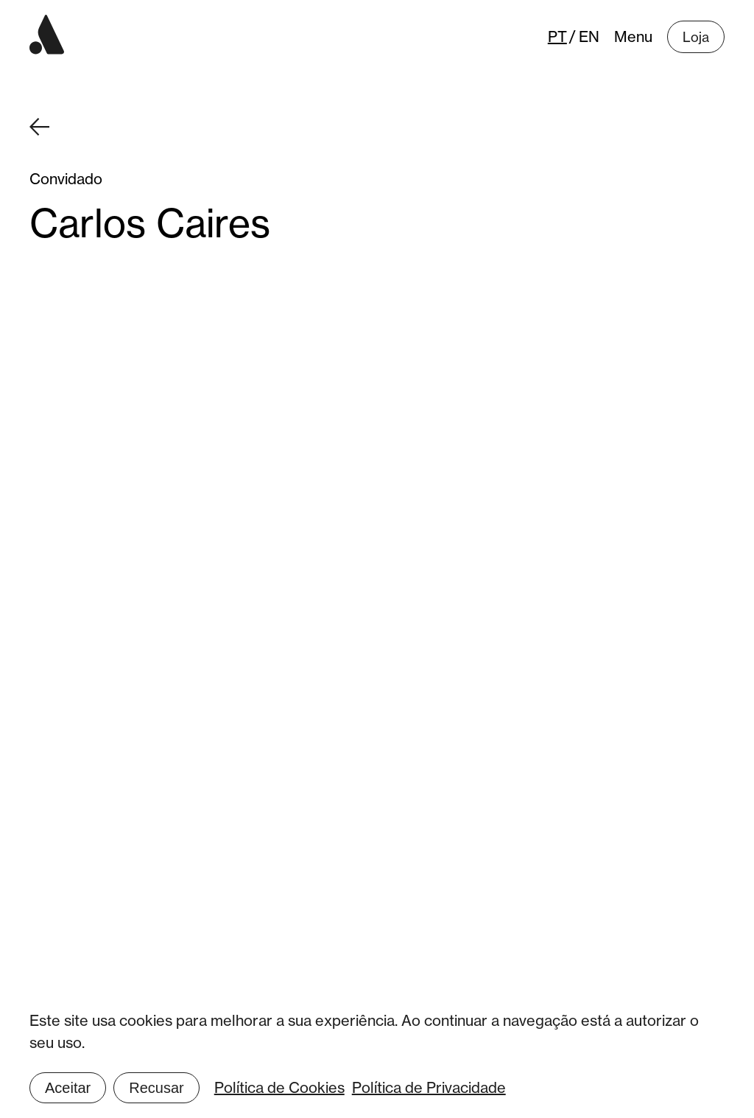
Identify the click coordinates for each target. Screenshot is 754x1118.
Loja (696, 37)
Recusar (156, 1088)
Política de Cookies (279, 1087)
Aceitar (68, 1088)
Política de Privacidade (429, 1087)
